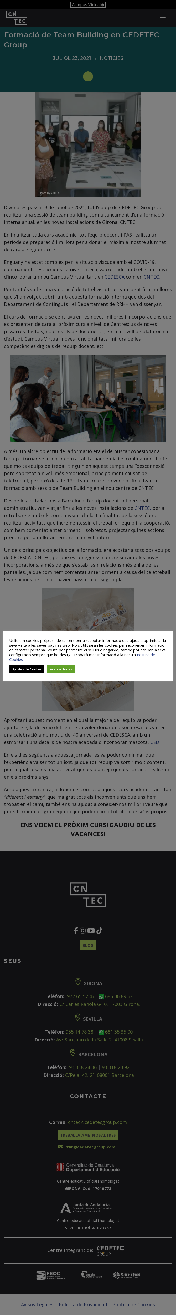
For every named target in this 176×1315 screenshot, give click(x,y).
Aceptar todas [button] (61, 669)
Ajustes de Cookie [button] (26, 669)
